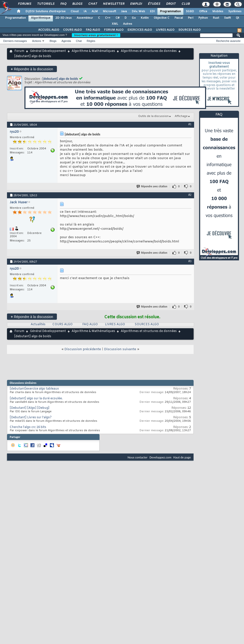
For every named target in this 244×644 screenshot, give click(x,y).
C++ (108, 18)
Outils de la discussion (153, 116)
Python (203, 18)
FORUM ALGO (113, 30)
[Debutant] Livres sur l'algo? (31, 418)
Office (203, 11)
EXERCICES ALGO (139, 30)
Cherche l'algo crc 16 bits (28, 427)
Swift (227, 18)
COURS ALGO (72, 30)
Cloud (75, 11)
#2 (189, 195)
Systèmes (235, 11)
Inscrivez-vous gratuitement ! (96, 35)
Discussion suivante (120, 349)
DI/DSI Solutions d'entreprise (45, 11)
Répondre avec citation (152, 186)
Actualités (38, 324)
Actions (36, 40)
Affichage (181, 116)
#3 (189, 261)
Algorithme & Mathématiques (93, 51)
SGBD (190, 11)
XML (115, 24)
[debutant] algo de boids (60, 79)
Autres (127, 24)
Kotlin (145, 18)
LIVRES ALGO (165, 30)
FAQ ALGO (93, 30)
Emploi (135, 4)
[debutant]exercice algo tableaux (34, 389)
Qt (237, 18)
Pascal (178, 18)
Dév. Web (138, 11)
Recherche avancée (228, 40)
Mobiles (217, 11)
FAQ (63, 4)
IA (85, 11)
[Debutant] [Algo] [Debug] (29, 408)
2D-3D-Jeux (63, 18)
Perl (190, 18)
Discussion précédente (82, 349)
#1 (189, 124)
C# (118, 18)
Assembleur (85, 18)
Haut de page (182, 457)
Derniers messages (15, 40)
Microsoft (109, 11)
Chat (92, 4)
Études (153, 4)
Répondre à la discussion (32, 69)
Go (134, 18)
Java (124, 11)
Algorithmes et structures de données (149, 51)
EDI (152, 11)
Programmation (170, 11)
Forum (19, 51)
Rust (216, 18)
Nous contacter (137, 457)
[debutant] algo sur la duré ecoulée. (36, 399)
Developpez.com (160, 457)
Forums (24, 4)
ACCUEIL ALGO (48, 30)
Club (185, 4)
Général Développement (48, 51)
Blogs (77, 4)
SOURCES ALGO (189, 30)
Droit (170, 4)
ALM (95, 11)
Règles (91, 40)
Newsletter (113, 4)
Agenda (66, 40)
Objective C (161, 18)
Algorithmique (40, 18)
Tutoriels (45, 4)
